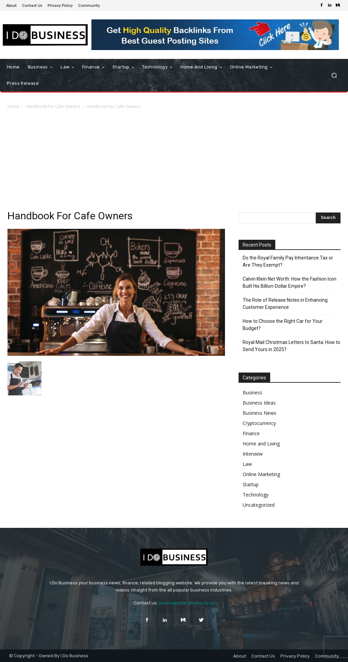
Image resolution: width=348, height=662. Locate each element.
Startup (251, 484)
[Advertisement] (174, 161)
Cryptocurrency (259, 423)
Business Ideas (259, 402)
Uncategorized (259, 505)
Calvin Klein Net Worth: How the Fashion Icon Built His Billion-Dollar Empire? (289, 282)
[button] (334, 75)
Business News (259, 413)
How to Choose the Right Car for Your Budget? (283, 324)
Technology (255, 494)
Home (13, 106)
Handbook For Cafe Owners (53, 106)
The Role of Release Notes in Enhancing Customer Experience (285, 303)
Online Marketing (261, 474)
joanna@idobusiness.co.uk (187, 602)
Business (252, 392)
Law (247, 464)
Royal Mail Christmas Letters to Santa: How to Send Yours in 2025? (291, 346)
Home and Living (261, 443)
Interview (253, 454)
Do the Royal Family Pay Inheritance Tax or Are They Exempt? (288, 261)
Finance (251, 433)
